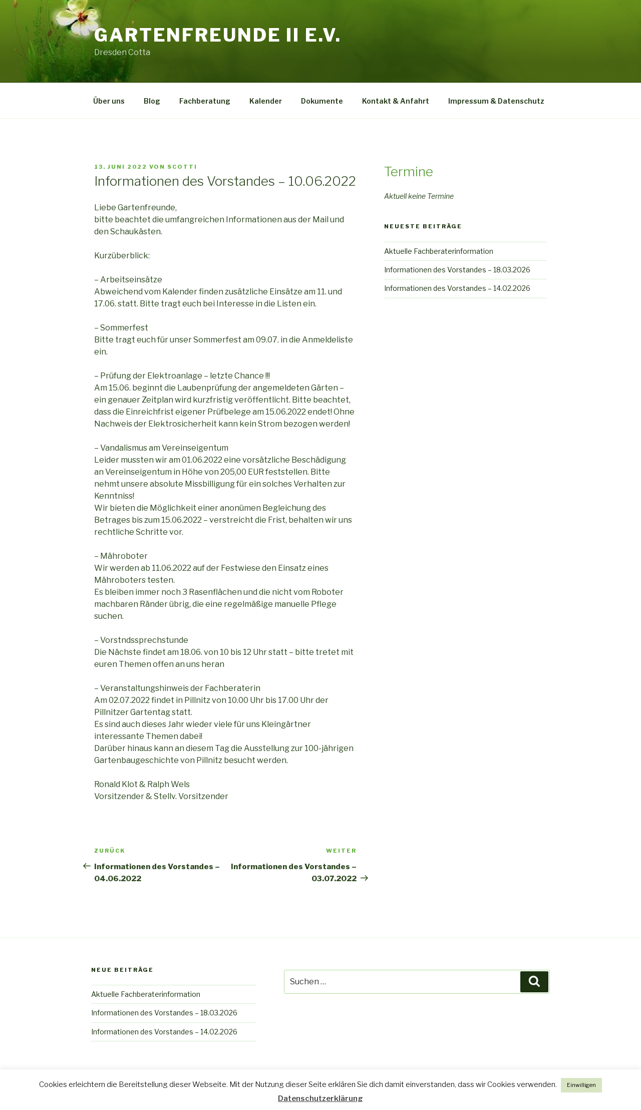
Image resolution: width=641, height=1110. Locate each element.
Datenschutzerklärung (320, 1098)
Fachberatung (204, 101)
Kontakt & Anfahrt (395, 101)
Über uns (109, 101)
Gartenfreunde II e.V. (217, 35)
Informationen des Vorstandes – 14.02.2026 (457, 288)
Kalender (265, 101)
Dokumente (322, 101)
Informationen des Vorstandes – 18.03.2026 (457, 269)
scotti (182, 166)
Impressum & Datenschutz (496, 101)
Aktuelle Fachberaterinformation (438, 251)
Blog (152, 101)
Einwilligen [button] (581, 1084)
